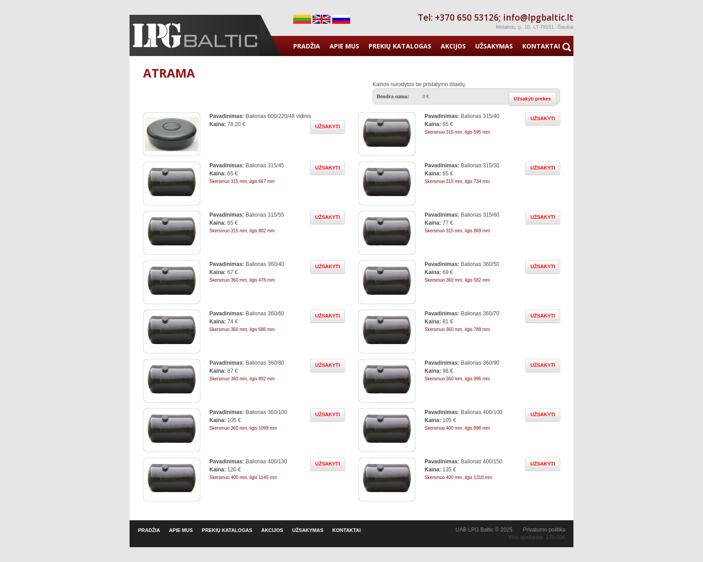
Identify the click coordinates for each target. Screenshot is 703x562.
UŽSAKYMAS (494, 46)
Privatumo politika (544, 530)
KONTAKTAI (541, 46)
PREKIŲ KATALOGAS (400, 46)
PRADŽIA (306, 46)
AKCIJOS (453, 46)
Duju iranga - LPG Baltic (195, 35)
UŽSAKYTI (327, 126)
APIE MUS (344, 46)
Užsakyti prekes (532, 98)
